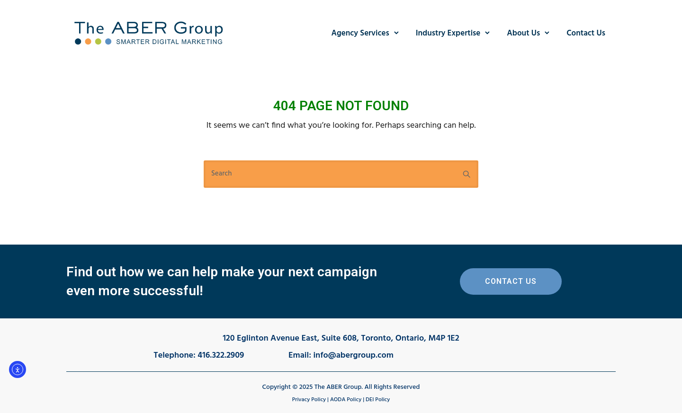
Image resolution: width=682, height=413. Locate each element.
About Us (523, 33)
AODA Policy (345, 399)
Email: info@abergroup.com (341, 355)
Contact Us (585, 33)
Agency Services (360, 33)
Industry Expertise (448, 33)
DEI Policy (378, 399)
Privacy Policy (309, 399)
